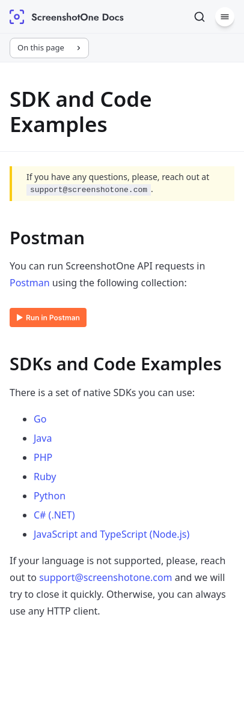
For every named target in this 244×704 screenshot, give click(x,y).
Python (50, 495)
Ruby (45, 476)
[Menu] (224, 16)
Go (40, 419)
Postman (30, 282)
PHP (43, 457)
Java (43, 438)
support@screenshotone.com (105, 577)
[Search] (200, 17)
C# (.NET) (54, 515)
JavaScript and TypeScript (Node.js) (111, 534)
